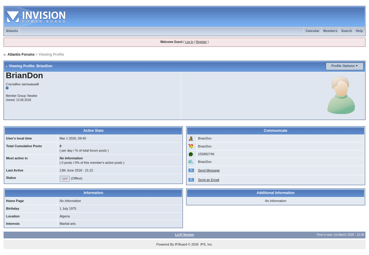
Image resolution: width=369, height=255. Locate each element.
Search (346, 31)
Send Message (209, 170)
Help (359, 31)
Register (201, 42)
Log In (189, 42)
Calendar (313, 31)
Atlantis (12, 31)
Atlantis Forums (20, 54)
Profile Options (343, 66)
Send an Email (208, 180)
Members (330, 31)
